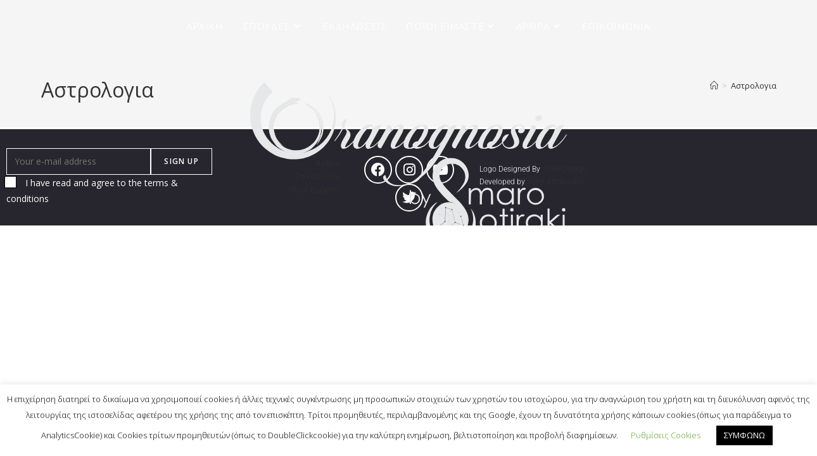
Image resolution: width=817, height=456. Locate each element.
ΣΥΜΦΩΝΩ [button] (744, 435)
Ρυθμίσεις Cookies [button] (665, 435)
